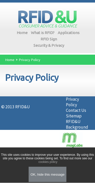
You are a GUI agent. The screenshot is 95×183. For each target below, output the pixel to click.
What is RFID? (42, 32)
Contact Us (76, 110)
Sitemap (74, 116)
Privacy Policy (29, 59)
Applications (69, 32)
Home (22, 32)
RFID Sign (49, 39)
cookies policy (47, 162)
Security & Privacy (48, 45)
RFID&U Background (77, 124)
